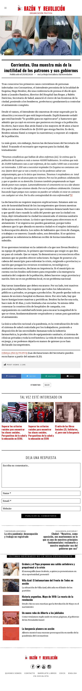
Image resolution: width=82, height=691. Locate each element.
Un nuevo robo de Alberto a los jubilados (43, 613)
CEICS (62, 673)
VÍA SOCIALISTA (41, 676)
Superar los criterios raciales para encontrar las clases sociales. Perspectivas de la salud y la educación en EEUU (40, 432)
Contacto (30, 673)
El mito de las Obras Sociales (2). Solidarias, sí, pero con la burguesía (67, 429)
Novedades (66, 74)
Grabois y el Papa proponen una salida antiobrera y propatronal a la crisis (48, 565)
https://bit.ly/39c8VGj (15, 353)
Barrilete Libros (47, 673)
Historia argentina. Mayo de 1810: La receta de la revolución (47, 598)
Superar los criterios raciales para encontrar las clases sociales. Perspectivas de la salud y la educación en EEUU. (14, 432)
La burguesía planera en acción (38, 629)
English (72, 673)
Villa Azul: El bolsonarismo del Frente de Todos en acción (47, 582)
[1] (3, 353)
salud (47, 385)
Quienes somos (13, 673)
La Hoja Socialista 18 (50, 74)
